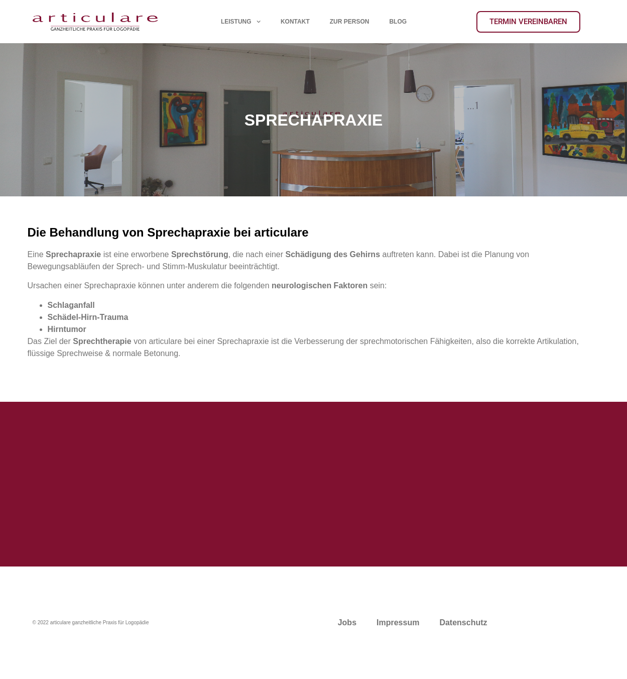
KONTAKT (294, 21)
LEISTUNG (240, 22)
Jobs (347, 622)
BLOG (398, 21)
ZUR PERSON (349, 21)
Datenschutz (463, 622)
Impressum (398, 622)
